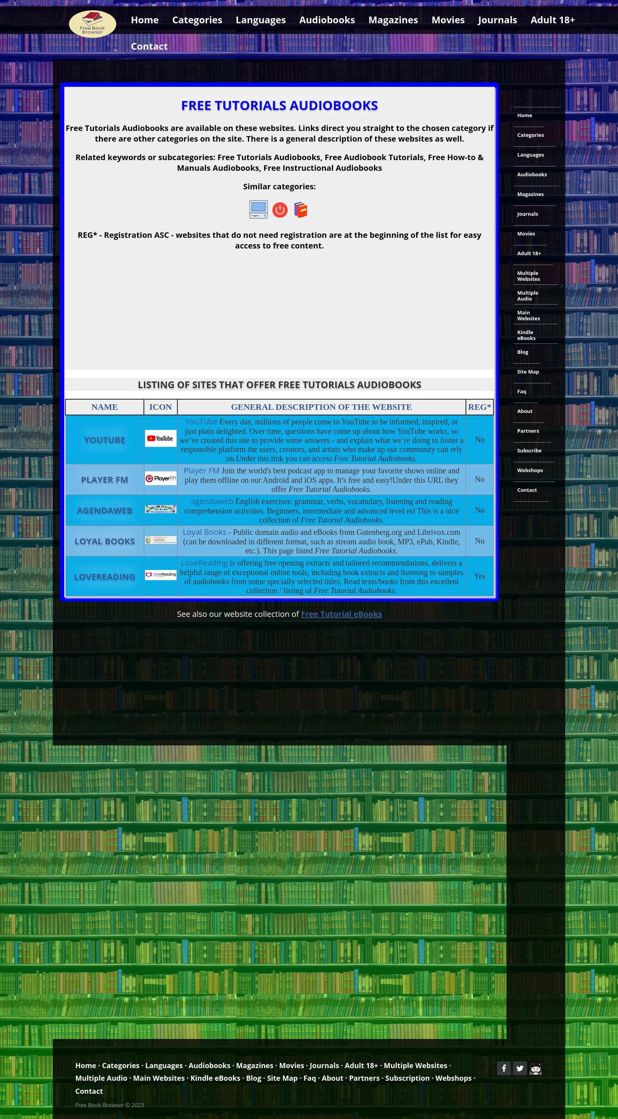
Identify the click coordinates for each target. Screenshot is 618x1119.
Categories (197, 19)
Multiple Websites (528, 275)
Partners (528, 430)
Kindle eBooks (526, 335)
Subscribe (529, 450)
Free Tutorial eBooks (341, 614)
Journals (497, 19)
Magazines (393, 19)
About (525, 411)
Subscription (407, 1078)
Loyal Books (104, 541)
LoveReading (105, 576)
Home (145, 19)
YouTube (104, 439)
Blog (523, 351)
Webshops (530, 470)
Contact (149, 45)
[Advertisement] (309, 69)
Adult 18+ (553, 19)
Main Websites (528, 315)
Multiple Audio (527, 295)
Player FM (104, 479)
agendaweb (104, 510)
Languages (261, 19)
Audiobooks (327, 19)
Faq (522, 391)
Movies (448, 19)
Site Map (528, 371)
